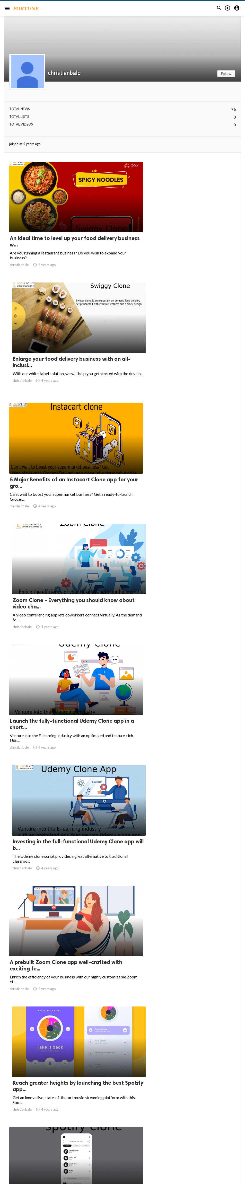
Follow (226, 73)
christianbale (64, 73)
